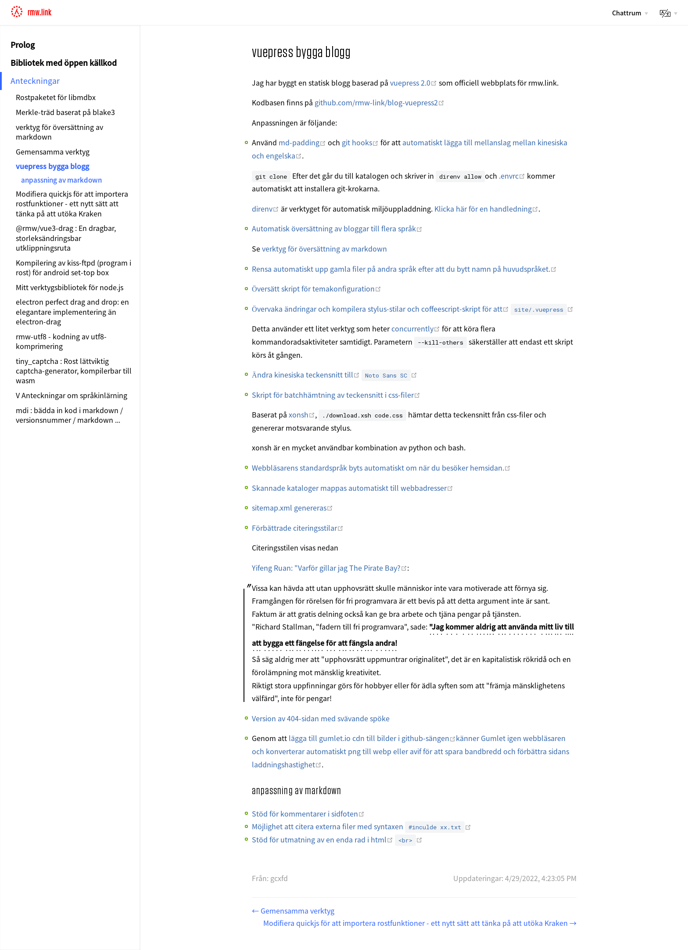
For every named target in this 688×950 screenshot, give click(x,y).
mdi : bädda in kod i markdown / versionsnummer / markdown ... (69, 415)
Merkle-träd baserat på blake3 (65, 112)
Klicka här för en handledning (486, 208)
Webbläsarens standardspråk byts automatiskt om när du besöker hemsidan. (381, 467)
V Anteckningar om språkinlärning (71, 395)
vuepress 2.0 (413, 82)
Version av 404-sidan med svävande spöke (321, 718)
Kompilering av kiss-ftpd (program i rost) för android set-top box (73, 267)
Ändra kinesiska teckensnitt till (306, 374)
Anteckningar (35, 80)
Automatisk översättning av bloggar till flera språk (337, 228)
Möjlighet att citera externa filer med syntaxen (361, 826)
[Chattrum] (630, 13)
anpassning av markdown (61, 179)
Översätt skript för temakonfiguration (316, 288)
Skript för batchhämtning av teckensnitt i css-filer (336, 394)
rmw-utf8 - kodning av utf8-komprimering (61, 341)
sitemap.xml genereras (292, 507)
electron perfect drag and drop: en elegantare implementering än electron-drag (72, 311)
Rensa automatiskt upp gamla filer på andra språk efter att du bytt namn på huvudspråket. (404, 268)
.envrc (512, 175)
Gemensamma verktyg (53, 151)
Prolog (23, 44)
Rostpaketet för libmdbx (56, 97)
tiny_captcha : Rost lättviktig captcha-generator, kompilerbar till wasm (74, 371)
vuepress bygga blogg (52, 166)
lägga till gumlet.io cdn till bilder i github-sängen (372, 738)
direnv (265, 208)
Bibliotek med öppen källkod (64, 62)
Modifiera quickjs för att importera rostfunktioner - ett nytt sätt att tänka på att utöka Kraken (72, 203)
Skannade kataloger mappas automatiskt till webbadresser (352, 487)
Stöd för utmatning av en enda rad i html (322, 839)
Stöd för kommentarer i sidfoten (308, 813)
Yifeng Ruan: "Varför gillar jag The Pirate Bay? (329, 567)
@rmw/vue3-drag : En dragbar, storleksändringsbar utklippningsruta (66, 238)
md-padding (302, 142)
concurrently (415, 328)
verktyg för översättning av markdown (59, 132)
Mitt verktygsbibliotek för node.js (69, 287)
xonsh (302, 414)
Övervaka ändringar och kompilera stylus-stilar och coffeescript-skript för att (380, 308)
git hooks (360, 142)
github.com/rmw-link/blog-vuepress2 (379, 102)
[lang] (668, 13)
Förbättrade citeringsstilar (298, 527)
